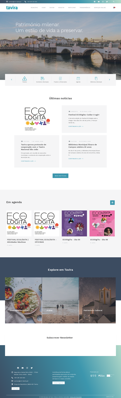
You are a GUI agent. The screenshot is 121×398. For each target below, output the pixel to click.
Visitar (51, 7)
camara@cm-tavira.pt (15, 1)
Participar (72, 7)
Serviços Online (100, 7)
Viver (43, 7)
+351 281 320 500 (32, 1)
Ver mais (15, 388)
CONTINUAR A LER (74, 126)
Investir (61, 7)
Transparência (84, 7)
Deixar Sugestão (58, 383)
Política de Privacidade (76, 397)
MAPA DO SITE (109, 396)
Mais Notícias (60, 176)
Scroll (114, 58)
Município (34, 7)
